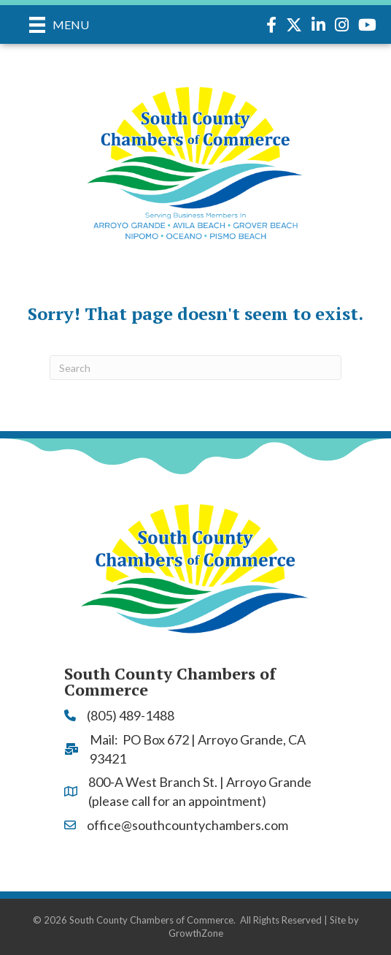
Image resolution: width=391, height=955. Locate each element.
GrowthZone (196, 933)
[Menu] (59, 24)
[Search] (195, 367)
